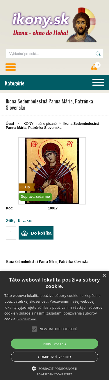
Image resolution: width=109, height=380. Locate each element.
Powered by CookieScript (54, 374)
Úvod (10, 124)
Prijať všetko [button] (54, 343)
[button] (54, 368)
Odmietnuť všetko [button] (54, 357)
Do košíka (41, 233)
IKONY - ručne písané (40, 124)
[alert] (54, 325)
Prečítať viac (27, 319)
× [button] (104, 276)
